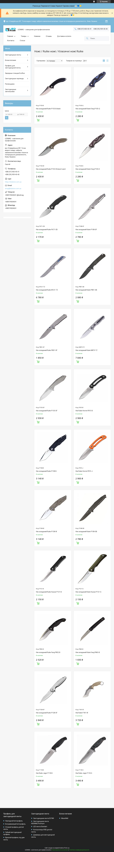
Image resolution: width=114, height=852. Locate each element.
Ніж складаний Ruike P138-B (46, 471)
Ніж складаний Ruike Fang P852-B (48, 652)
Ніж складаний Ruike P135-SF (46, 411)
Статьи (22, 40)
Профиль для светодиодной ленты (13, 67)
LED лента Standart (40, 826)
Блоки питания (10, 60)
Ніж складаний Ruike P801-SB (86, 290)
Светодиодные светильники (10, 91)
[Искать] (87, 38)
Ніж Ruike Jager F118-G (84, 773)
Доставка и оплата (64, 36)
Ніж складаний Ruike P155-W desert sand (50, 169)
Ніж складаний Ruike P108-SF (86, 229)
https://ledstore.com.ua (13, 182)
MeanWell (64, 818)
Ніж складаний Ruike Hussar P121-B (49, 592)
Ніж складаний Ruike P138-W (46, 531)
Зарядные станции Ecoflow (15, 73)
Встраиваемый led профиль (15, 824)
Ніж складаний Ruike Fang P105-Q (88, 109)
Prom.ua (66, 848)
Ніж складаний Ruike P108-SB (86, 531)
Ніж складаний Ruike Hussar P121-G (88, 592)
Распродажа (9, 84)
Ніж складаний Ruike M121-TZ (47, 290)
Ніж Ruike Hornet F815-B (84, 411)
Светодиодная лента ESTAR (43, 818)
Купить (38, 120)
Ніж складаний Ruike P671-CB (46, 229)
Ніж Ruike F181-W (82, 713)
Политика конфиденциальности (79, 850)
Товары (23, 36)
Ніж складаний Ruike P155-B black (48, 109)
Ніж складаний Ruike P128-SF (46, 713)
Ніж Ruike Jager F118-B (44, 773)
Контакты (10, 40)
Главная (10, 36)
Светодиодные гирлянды (14, 78)
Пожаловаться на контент (60, 850)
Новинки (37, 36)
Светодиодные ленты (13, 55)
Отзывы (49, 36)
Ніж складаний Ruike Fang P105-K (88, 169)
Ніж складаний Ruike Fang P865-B (88, 652)
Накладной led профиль (14, 821)
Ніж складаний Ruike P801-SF (46, 350)
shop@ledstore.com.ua (13, 188)
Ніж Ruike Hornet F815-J (84, 471)
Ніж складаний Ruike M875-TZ (86, 350)
